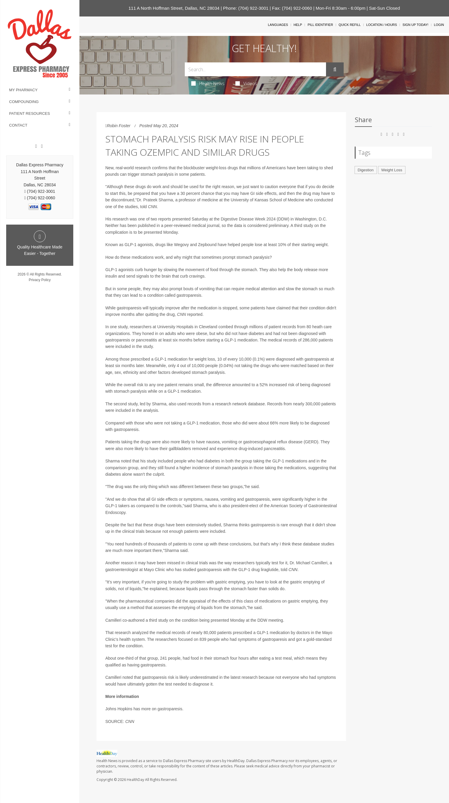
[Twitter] (42, 146)
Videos (246, 83)
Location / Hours (381, 24)
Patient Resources (29, 113)
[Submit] (335, 69)
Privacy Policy (40, 280)
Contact (18, 125)
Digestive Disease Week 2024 (248, 219)
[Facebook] (36, 146)
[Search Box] (255, 69)
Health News (207, 83)
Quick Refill (350, 24)
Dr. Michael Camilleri (308, 562)
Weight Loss (391, 170)
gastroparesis (169, 708)
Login (439, 24)
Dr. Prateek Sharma (155, 200)
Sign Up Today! (415, 24)
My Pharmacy (23, 90)
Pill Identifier (320, 24)
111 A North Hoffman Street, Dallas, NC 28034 (174, 8)
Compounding (24, 101)
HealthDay (135, 779)
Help (298, 24)
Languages (278, 24)
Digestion (366, 170)
